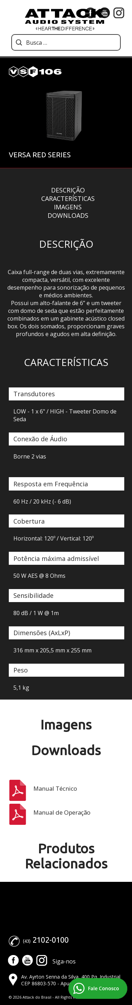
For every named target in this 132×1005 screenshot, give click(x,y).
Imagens (68, 207)
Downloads (68, 215)
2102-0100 (50, 939)
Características (68, 198)
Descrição (68, 190)
